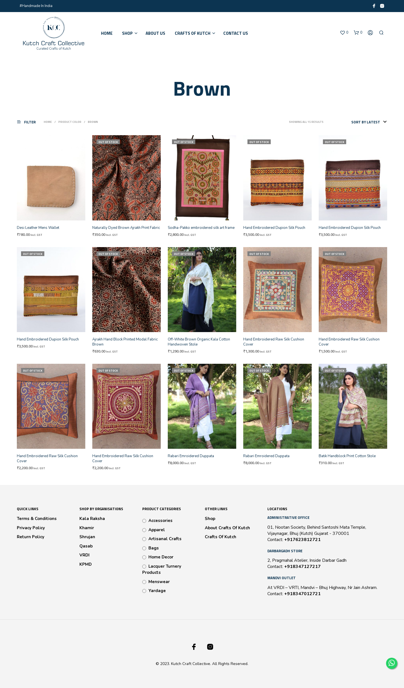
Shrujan (87, 537)
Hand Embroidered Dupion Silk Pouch (274, 227)
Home (107, 33)
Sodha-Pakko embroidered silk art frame (201, 227)
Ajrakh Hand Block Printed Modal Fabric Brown (125, 342)
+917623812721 (302, 540)
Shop (127, 33)
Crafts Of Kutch (220, 537)
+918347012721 (302, 594)
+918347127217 (302, 566)
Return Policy (30, 537)
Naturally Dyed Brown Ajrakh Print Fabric (126, 227)
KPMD (85, 564)
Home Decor (160, 557)
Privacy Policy (31, 528)
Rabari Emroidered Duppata (191, 456)
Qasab (86, 546)
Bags (153, 548)
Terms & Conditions (37, 518)
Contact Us (235, 33)
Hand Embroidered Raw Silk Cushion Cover (273, 342)
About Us (155, 33)
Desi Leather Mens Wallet (38, 227)
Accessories (160, 520)
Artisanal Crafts (165, 539)
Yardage (157, 590)
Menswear (159, 582)
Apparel (156, 530)
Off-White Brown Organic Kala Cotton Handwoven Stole (199, 342)
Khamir (86, 528)
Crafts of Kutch (192, 33)
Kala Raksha (92, 518)
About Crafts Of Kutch (227, 528)
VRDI (84, 555)
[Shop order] (357, 122)
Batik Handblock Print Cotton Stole (347, 456)
